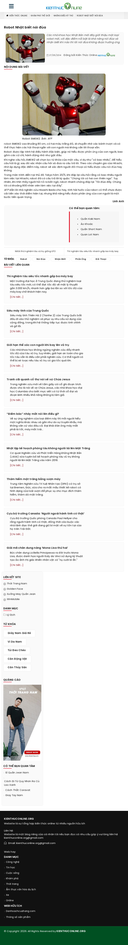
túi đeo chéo (17, 650)
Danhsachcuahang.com (21, 911)
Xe (7, 895)
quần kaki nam (90, 219)
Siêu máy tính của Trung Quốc (28, 310)
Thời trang (12, 884)
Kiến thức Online (16, 16)
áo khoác (87, 224)
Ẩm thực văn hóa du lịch (21, 889)
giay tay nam (14, 795)
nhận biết (60, 259)
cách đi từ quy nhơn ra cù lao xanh (22, 783)
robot (7, 144)
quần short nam (91, 229)
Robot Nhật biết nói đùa (90, 16)
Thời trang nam (17, 583)
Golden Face (15, 589)
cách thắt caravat (17, 790)
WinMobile (13, 599)
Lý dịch (11, 615)
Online (10, 900)
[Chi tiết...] (16, 297)
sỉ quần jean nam (17, 772)
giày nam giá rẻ (19, 633)
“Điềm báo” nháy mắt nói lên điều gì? (33, 414)
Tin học (10, 867)
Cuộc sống (12, 873)
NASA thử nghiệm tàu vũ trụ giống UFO (35, 251)
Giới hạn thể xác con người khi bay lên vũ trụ (38, 345)
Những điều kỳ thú (63, 16)
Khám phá (12, 878)
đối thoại (77, 167)
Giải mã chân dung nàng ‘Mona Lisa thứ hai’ (37, 548)
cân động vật (17, 659)
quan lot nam (90, 234)
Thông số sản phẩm (18, 917)
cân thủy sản (17, 667)
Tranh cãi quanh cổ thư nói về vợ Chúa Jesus (38, 379)
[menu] (11, 7)
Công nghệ (13, 862)
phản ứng (91, 152)
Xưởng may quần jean (21, 594)
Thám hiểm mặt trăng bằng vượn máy (33, 479)
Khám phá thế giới (40, 16)
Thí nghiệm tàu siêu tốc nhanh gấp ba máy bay (92, 251)
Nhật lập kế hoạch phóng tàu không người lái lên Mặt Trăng (48, 448)
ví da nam (15, 642)
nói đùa (111, 167)
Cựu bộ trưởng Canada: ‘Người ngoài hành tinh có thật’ (45, 513)
